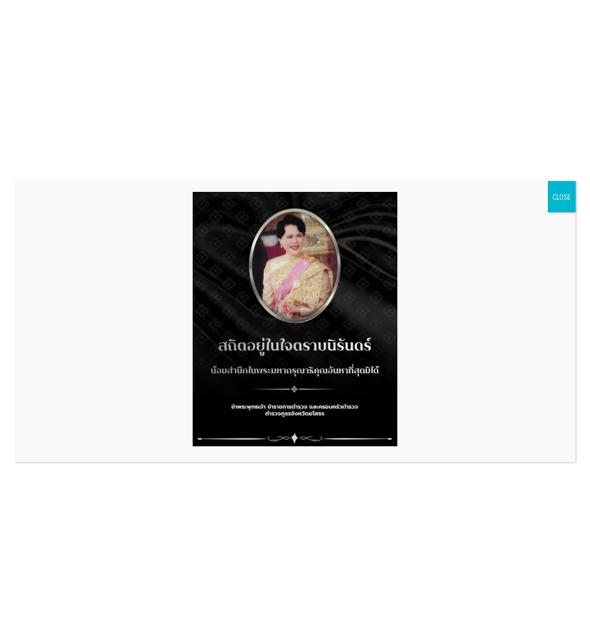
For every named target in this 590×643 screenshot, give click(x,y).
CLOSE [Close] (562, 197)
